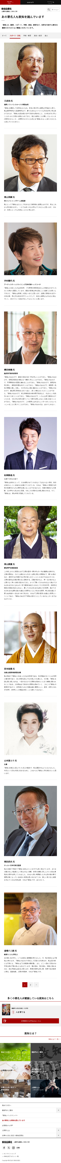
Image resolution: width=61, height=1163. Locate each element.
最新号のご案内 (7, 1110)
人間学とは (6, 1130)
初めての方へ (6, 1105)
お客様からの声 (7, 1125)
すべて (4, 35)
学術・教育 (27, 35)
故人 (46, 35)
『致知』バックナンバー (10, 1115)
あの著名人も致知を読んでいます (13, 1120)
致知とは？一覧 (54, 1039)
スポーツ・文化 (15, 35)
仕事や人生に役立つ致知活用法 (12, 1135)
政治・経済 (38, 35)
